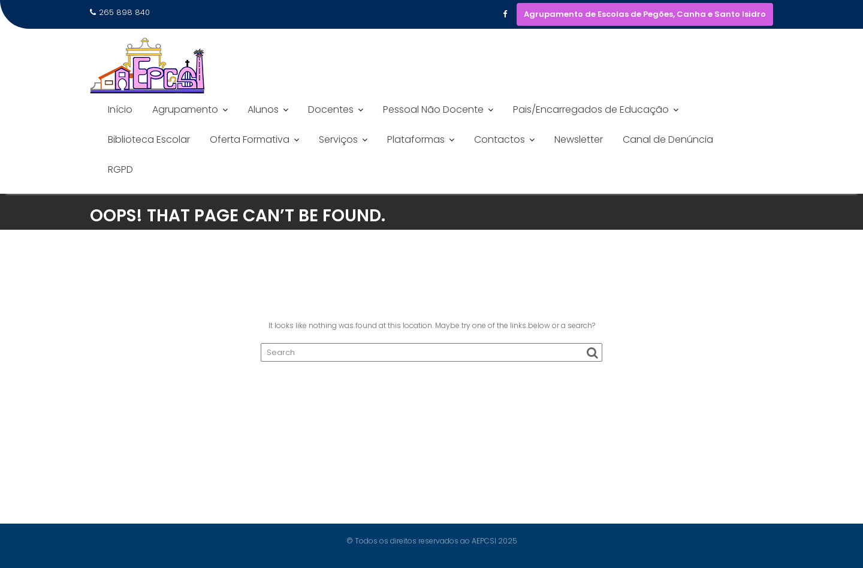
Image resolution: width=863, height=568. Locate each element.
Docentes (331, 109)
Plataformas (416, 139)
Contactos (499, 139)
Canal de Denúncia (668, 139)
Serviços (338, 139)
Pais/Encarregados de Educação (591, 109)
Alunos (263, 109)
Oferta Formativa (249, 139)
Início (120, 109)
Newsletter (578, 139)
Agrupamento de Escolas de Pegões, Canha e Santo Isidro (645, 14)
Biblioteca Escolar (149, 139)
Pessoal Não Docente (433, 109)
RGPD (120, 169)
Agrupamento (185, 109)
